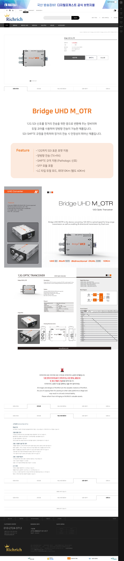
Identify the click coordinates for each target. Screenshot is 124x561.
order (121, 13)
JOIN (25, 10)
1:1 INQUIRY (71, 530)
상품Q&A (108, 88)
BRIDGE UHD (24, 25)
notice (121, 22)
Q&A (61, 530)
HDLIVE (52, 25)
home (81, 32)
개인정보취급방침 (35, 518)
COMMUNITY (31, 10)
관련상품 (39, 88)
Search (75, 17)
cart (121, 9)
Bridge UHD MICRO (95, 32)
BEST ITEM (94, 17)
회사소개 (10, 518)
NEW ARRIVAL (105, 17)
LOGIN (20, 10)
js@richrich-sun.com (38, 549)
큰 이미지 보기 (33, 80)
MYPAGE (71, 533)
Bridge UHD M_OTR (105, 32)
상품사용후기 (85, 88)
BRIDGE (15, 25)
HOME (114, 518)
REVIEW (61, 533)
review (121, 31)
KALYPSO (43, 25)
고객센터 (59, 518)
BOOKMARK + (39, 10)
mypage (121, 18)
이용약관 (21, 518)
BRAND (115, 17)
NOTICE (61, 528)
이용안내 (48, 518)
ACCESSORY (61, 25)
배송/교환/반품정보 (61, 88)
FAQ (71, 528)
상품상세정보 (16, 88)
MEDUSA (34, 25)
